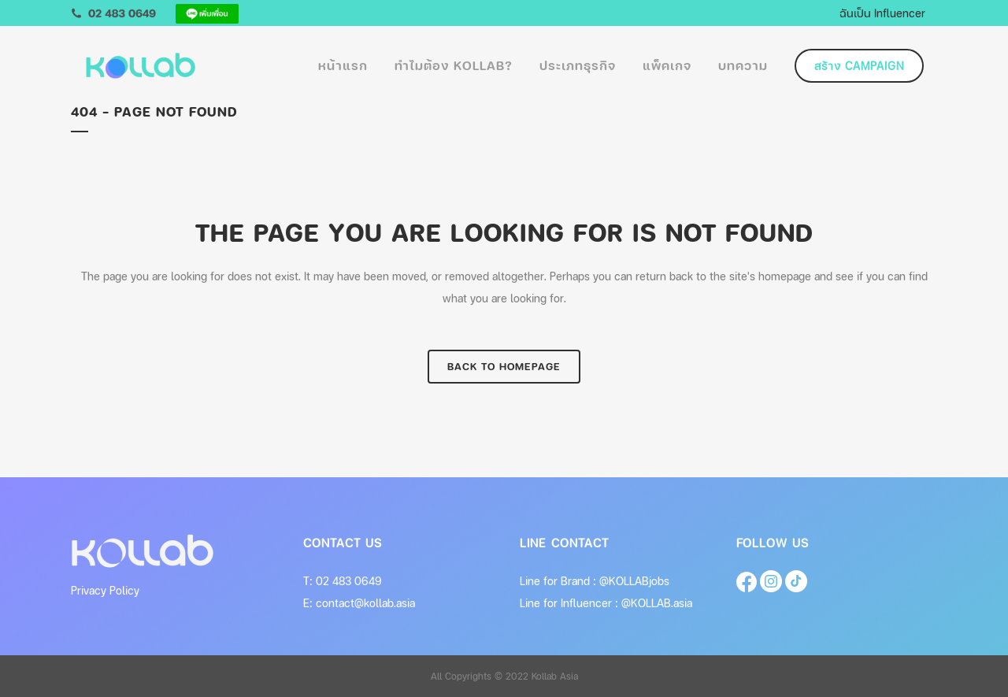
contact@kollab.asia (365, 602)
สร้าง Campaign (859, 65)
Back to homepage (504, 366)
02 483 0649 (349, 580)
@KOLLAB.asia (656, 602)
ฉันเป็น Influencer (882, 12)
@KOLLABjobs (634, 580)
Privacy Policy (105, 590)
